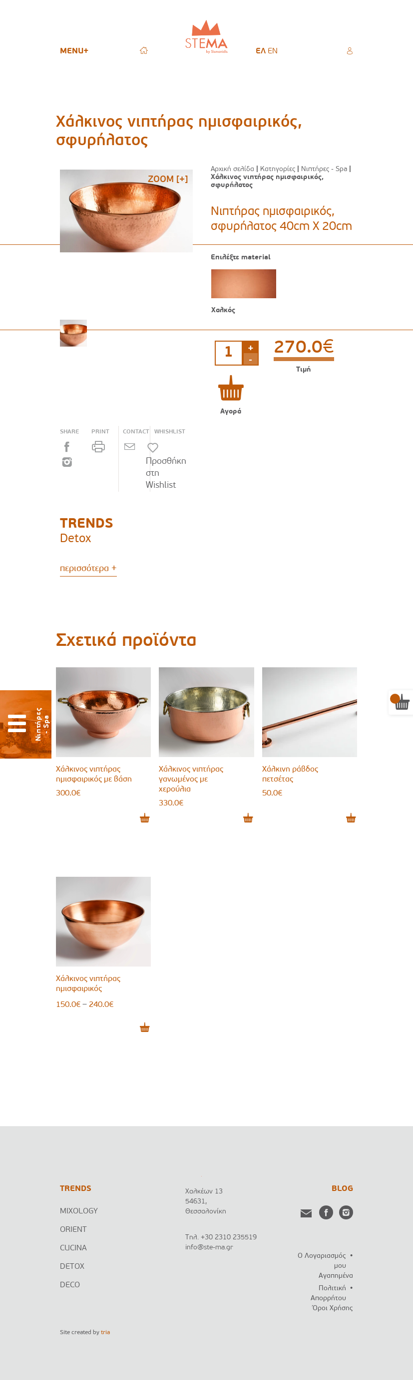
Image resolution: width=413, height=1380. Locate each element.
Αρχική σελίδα (232, 169)
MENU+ (74, 51)
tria (105, 1333)
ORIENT (73, 1230)
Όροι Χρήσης (333, 1308)
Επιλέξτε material (241, 257)
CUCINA (73, 1248)
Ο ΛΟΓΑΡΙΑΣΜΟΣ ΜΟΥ (349, 49)
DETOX (72, 1267)
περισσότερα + (88, 569)
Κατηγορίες (277, 169)
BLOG (342, 1189)
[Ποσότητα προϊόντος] (229, 353)
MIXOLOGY (79, 1211)
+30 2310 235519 (229, 1237)
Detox (75, 539)
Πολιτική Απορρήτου (328, 1293)
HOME (144, 49)
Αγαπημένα (336, 1276)
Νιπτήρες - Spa (324, 169)
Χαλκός (223, 310)
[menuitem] (261, 51)
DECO (70, 1285)
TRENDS (75, 1189)
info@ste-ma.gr (209, 1247)
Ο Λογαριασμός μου (322, 1261)
